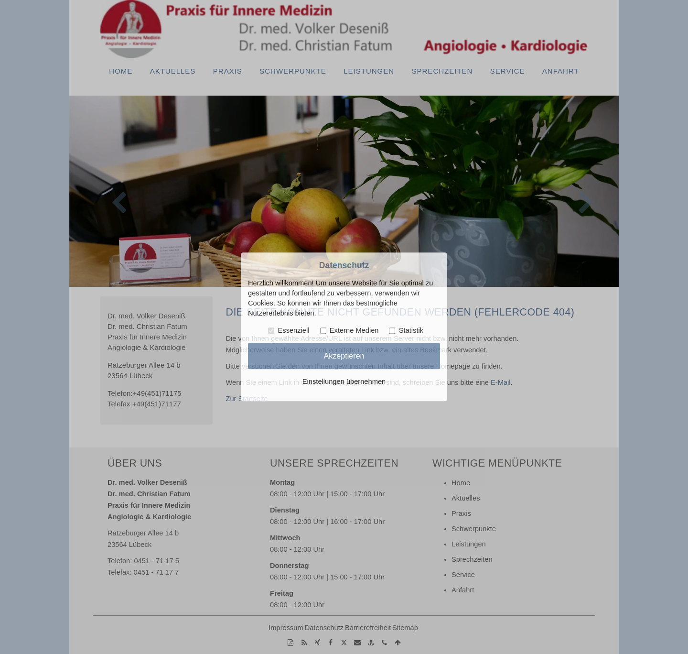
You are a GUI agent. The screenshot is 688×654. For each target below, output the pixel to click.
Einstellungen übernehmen (344, 382)
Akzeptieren (343, 355)
